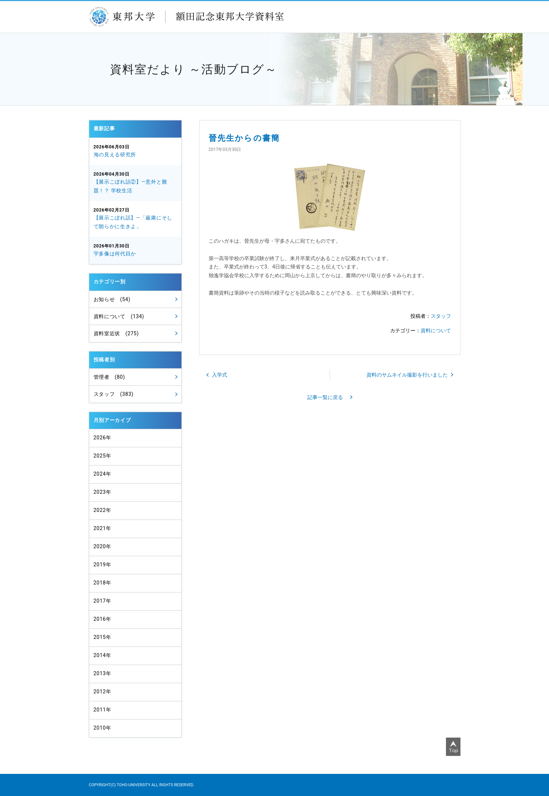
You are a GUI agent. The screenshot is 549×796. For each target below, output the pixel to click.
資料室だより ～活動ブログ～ (193, 69)
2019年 (102, 564)
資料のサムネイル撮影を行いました (407, 375)
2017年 (102, 601)
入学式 (219, 375)
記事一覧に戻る (325, 397)
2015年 (102, 637)
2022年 (102, 510)
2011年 (102, 710)
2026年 (102, 437)
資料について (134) (119, 316)
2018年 (102, 583)
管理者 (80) (109, 377)
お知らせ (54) (112, 299)
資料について (436, 330)
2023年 (102, 492)
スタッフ (441, 316)
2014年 (102, 655)
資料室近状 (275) (116, 333)
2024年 (102, 474)
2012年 (102, 691)
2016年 (102, 619)
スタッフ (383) (114, 394)
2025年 (102, 456)
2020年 (102, 546)
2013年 (102, 673)
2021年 (102, 528)
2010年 (102, 728)
